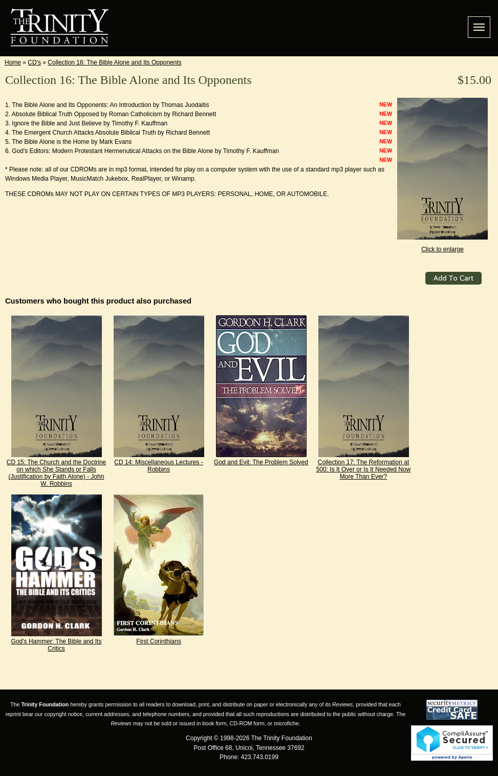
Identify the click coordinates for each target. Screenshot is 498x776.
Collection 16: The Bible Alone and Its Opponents (114, 62)
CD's (34, 62)
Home (13, 62)
